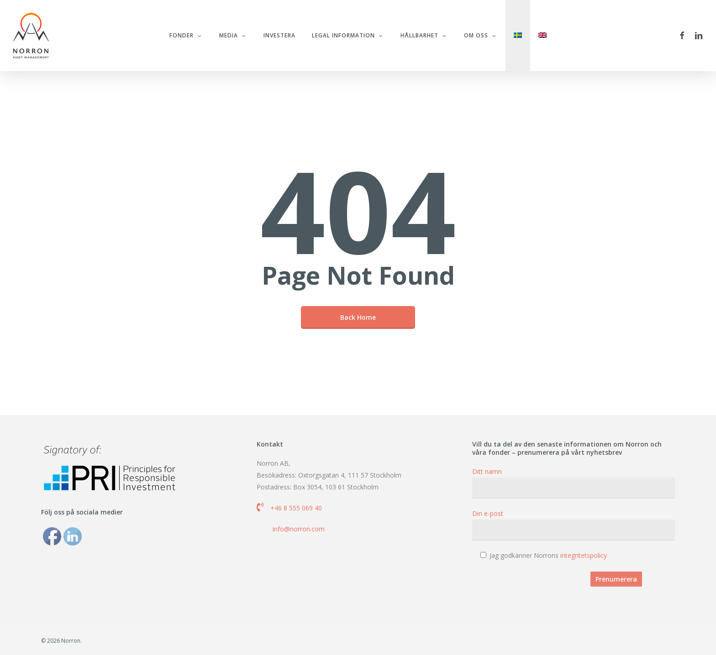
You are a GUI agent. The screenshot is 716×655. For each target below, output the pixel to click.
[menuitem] (518, 35)
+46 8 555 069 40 (296, 508)
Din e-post (573, 525)
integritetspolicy (583, 555)
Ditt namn (573, 483)
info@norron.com (299, 529)
